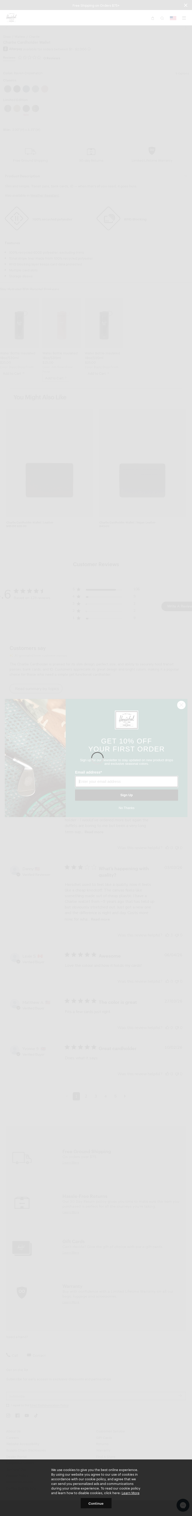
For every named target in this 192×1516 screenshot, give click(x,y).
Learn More (131, 1492)
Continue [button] (96, 1503)
